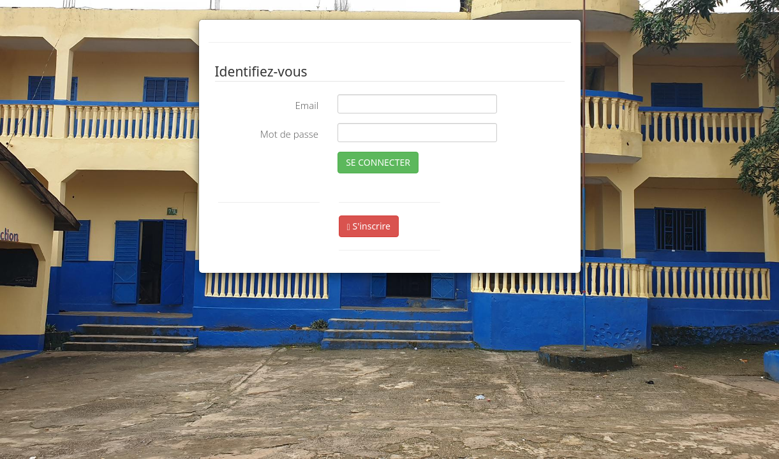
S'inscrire (368, 226)
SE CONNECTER (378, 162)
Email (306, 105)
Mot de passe (289, 133)
